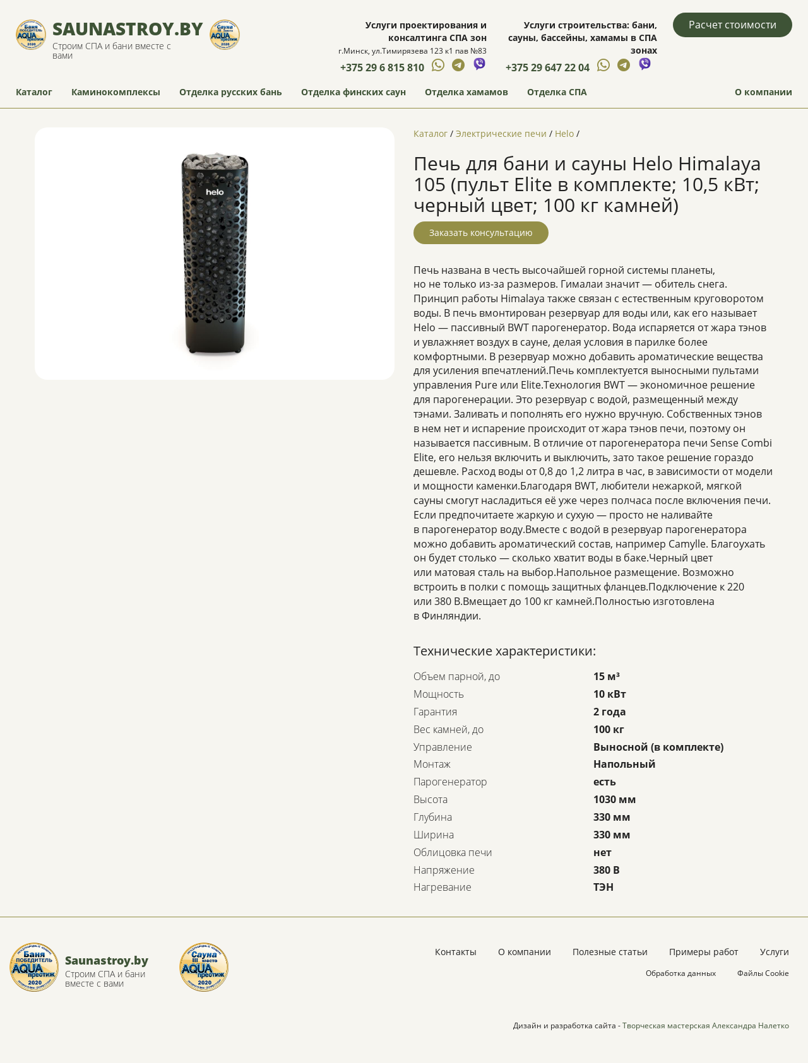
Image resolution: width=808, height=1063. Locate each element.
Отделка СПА (557, 92)
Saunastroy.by (127, 28)
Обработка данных (681, 973)
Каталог (34, 92)
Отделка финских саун (353, 92)
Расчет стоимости (732, 25)
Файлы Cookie (763, 973)
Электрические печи (501, 133)
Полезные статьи (610, 952)
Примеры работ (704, 952)
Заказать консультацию (481, 232)
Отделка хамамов (466, 92)
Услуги (774, 952)
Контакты (456, 952)
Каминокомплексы (115, 92)
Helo (564, 133)
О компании (763, 92)
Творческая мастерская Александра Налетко (705, 1025)
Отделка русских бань (230, 92)
